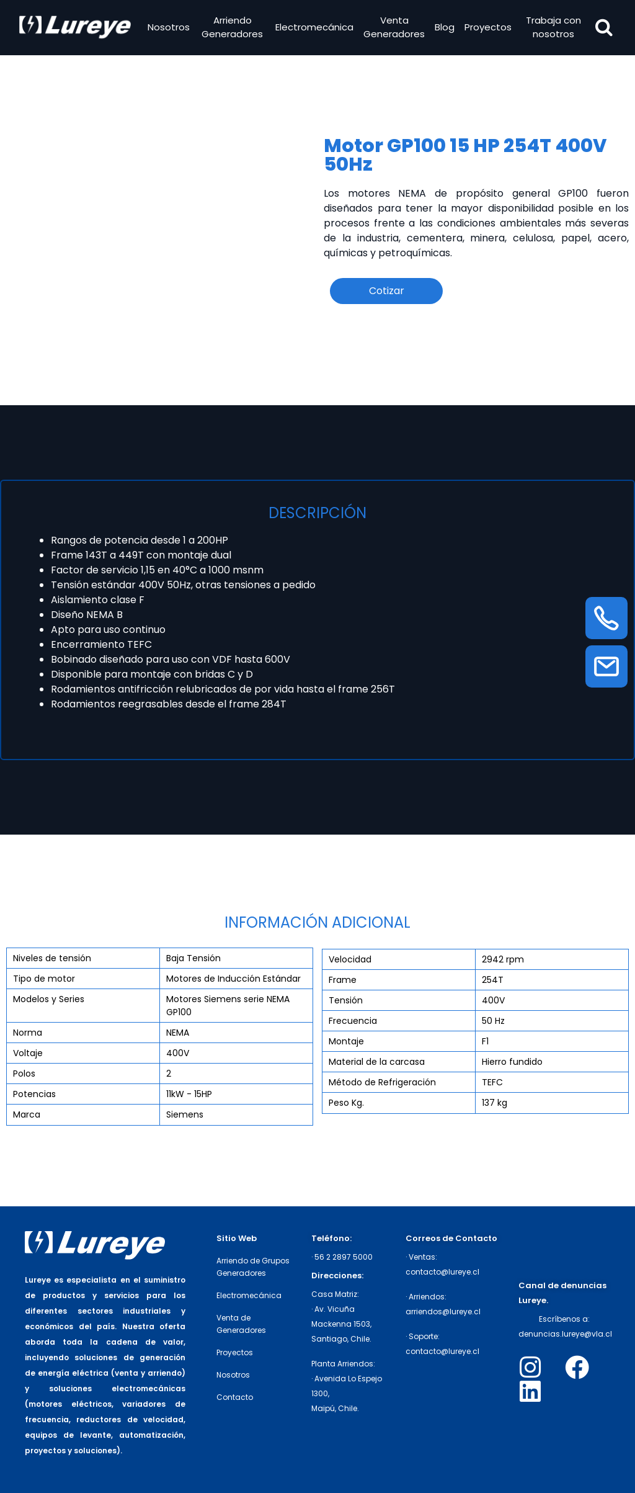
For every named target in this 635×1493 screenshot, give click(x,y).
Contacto (234, 1397)
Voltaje (28, 1053)
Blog (444, 28)
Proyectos (487, 28)
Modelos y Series (48, 999)
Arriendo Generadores (233, 28)
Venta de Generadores (241, 1323)
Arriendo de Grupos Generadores (253, 1266)
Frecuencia (353, 1021)
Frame (343, 980)
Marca (26, 1114)
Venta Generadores (393, 28)
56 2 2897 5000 (343, 1257)
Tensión (346, 1000)
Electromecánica (314, 28)
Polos (24, 1073)
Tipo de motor (44, 978)
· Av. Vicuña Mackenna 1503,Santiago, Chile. (341, 1324)
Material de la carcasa (377, 1062)
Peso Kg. (346, 1102)
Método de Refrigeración (382, 1082)
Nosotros (170, 28)
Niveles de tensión (52, 958)
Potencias (34, 1094)
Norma (27, 1032)
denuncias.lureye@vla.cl (565, 1334)
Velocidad (350, 959)
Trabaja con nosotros (552, 28)
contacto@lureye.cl (442, 1272)
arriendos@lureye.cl (443, 1311)
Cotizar (386, 291)
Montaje (346, 1041)
